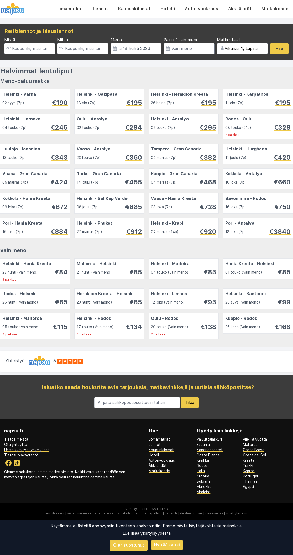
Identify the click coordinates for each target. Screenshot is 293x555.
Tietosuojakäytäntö (21, 455)
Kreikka (203, 460)
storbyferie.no (237, 513)
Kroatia (203, 476)
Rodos (202, 465)
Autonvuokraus (201, 8)
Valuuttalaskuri (209, 439)
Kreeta (248, 460)
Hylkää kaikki (167, 544)
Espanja (203, 444)
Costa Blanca (208, 455)
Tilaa (189, 402)
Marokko (204, 487)
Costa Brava (253, 450)
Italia (201, 471)
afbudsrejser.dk (107, 513)
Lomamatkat (69, 8)
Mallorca (250, 444)
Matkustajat (228, 39)
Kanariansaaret (210, 450)
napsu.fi (171, 513)
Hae (279, 48)
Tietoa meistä (16, 439)
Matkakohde (275, 8)
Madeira (203, 492)
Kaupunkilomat (134, 8)
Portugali (251, 476)
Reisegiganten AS (153, 509)
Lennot (100, 8)
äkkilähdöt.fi (131, 513)
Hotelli (167, 8)
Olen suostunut (128, 545)
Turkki (248, 465)
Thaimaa (250, 481)
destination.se (191, 513)
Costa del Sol (254, 455)
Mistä (9, 39)
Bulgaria (204, 481)
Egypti (248, 487)
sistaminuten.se (79, 513)
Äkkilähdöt (240, 8)
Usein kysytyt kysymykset (26, 450)
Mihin (62, 39)
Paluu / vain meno (181, 39)
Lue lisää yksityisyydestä (147, 533)
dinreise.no (214, 513)
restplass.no (54, 513)
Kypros (249, 471)
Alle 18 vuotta (255, 439)
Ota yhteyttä (15, 444)
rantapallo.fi (153, 513)
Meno (116, 39)
